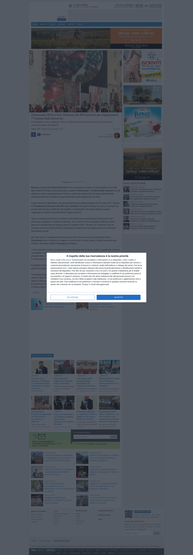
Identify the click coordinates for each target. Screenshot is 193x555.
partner (68, 260)
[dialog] (96, 277)
